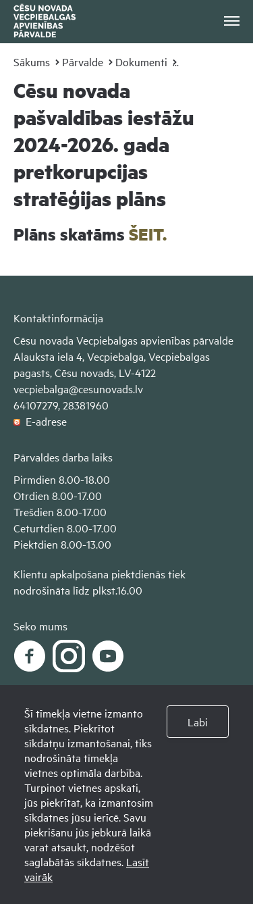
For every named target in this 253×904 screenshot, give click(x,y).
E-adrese (40, 420)
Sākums (31, 61)
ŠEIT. (148, 234)
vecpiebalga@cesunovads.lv (78, 388)
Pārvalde (82, 61)
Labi (198, 721)
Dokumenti (141, 61)
